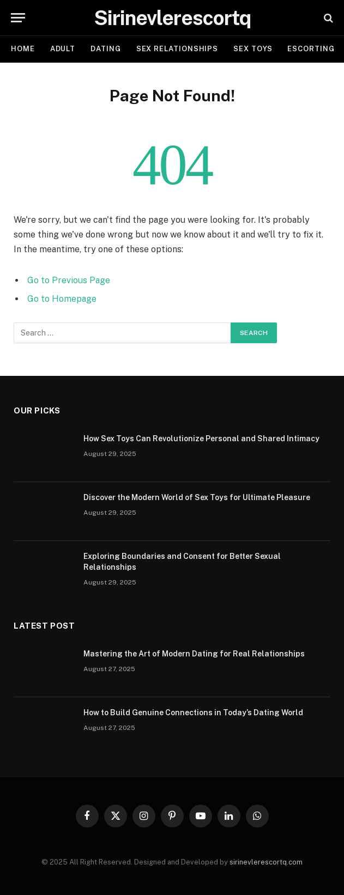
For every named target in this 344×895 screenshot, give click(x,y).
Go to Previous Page (68, 280)
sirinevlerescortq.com (266, 862)
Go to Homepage (61, 299)
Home (23, 49)
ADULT (63, 49)
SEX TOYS (252, 49)
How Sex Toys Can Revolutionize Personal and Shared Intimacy (201, 438)
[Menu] (18, 17)
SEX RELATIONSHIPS (177, 49)
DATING (105, 49)
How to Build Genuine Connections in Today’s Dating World (193, 712)
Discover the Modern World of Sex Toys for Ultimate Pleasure (196, 497)
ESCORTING (310, 49)
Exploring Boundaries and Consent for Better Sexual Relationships (182, 561)
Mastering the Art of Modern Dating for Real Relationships (194, 653)
